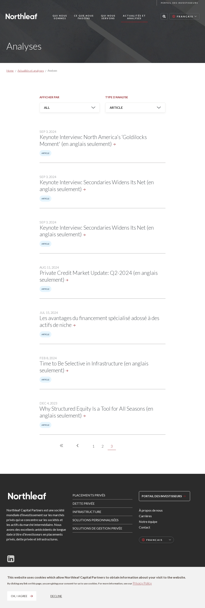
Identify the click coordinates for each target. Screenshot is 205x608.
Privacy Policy (142, 583)
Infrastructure (87, 512)
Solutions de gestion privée (97, 528)
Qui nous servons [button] (108, 17)
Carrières (145, 516)
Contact (144, 527)
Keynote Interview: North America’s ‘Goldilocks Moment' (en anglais (93, 140)
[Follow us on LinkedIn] (10, 559)
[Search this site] (164, 16)
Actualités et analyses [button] (134, 17)
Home (10, 70)
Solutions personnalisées (96, 520)
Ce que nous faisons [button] (84, 17)
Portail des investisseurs (179, 3)
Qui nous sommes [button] (60, 17)
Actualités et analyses (31, 70)
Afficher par (49, 97)
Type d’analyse (116, 97)
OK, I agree (19, 596)
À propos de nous (151, 510)
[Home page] (21, 16)
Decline (56, 596)
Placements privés (89, 495)
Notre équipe (148, 521)
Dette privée (84, 503)
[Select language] (184, 16)
